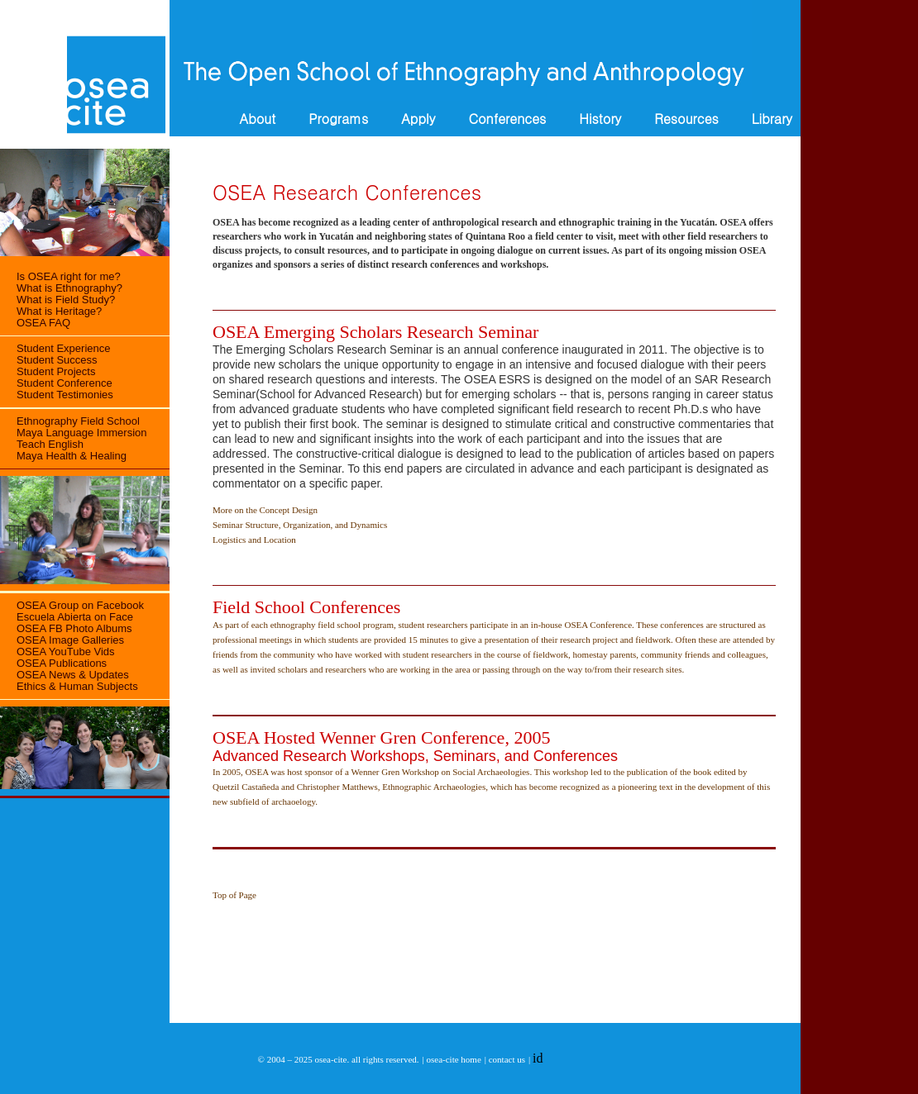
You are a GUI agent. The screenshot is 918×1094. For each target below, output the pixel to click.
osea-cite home (454, 1059)
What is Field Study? (66, 299)
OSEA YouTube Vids (66, 651)
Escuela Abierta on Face (75, 617)
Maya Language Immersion (82, 432)
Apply (418, 118)
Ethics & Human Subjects (77, 686)
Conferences (507, 118)
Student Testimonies (65, 394)
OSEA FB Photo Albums (74, 628)
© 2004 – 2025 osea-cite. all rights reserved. (338, 1059)
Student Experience (63, 348)
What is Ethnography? (69, 288)
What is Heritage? (59, 311)
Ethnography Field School (78, 421)
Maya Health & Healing (72, 455)
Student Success (57, 360)
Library (772, 118)
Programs (338, 118)
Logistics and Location (254, 540)
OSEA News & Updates (73, 674)
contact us (507, 1059)
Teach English (50, 444)
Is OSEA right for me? (69, 276)
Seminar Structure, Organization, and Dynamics (300, 525)
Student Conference (64, 383)
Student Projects (56, 371)
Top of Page (234, 895)
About (257, 118)
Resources (686, 118)
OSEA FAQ (43, 322)
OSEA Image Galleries (70, 640)
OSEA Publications (62, 663)
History (600, 118)
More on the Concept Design (265, 510)
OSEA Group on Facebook (80, 605)
